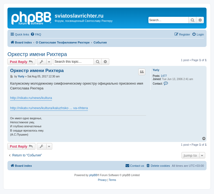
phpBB (93, 175)
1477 (164, 75)
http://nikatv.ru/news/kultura (31, 98)
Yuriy (156, 70)
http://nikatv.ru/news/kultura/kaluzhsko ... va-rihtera (49, 108)
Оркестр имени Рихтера (37, 54)
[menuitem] (35, 34)
